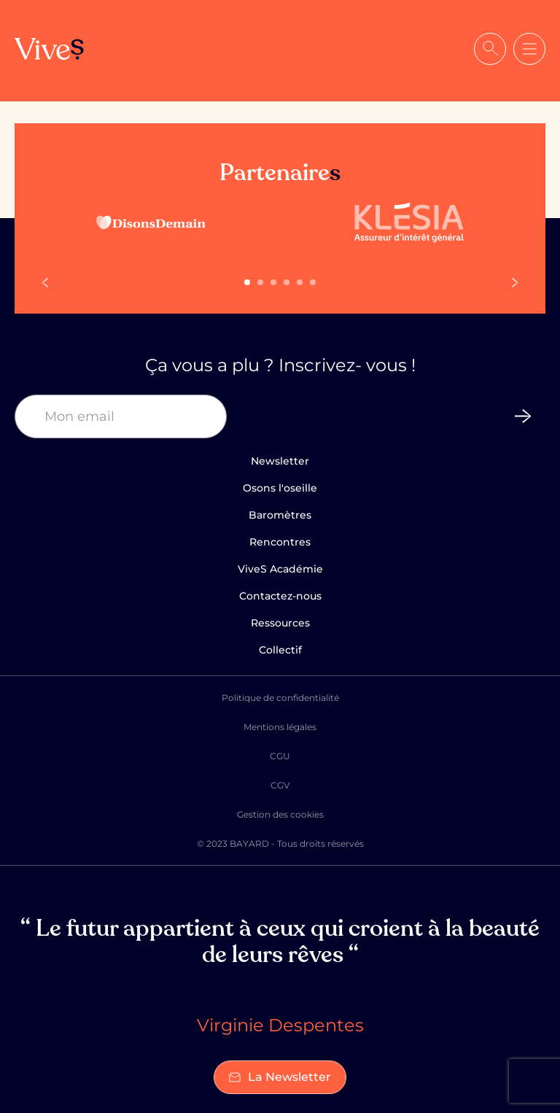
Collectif (280, 649)
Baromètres (280, 514)
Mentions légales (280, 726)
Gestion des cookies (280, 814)
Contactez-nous (280, 595)
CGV (280, 785)
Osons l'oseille (280, 488)
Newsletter (280, 461)
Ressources (280, 622)
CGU (280, 756)
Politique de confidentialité (280, 697)
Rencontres (280, 541)
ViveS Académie (280, 568)
